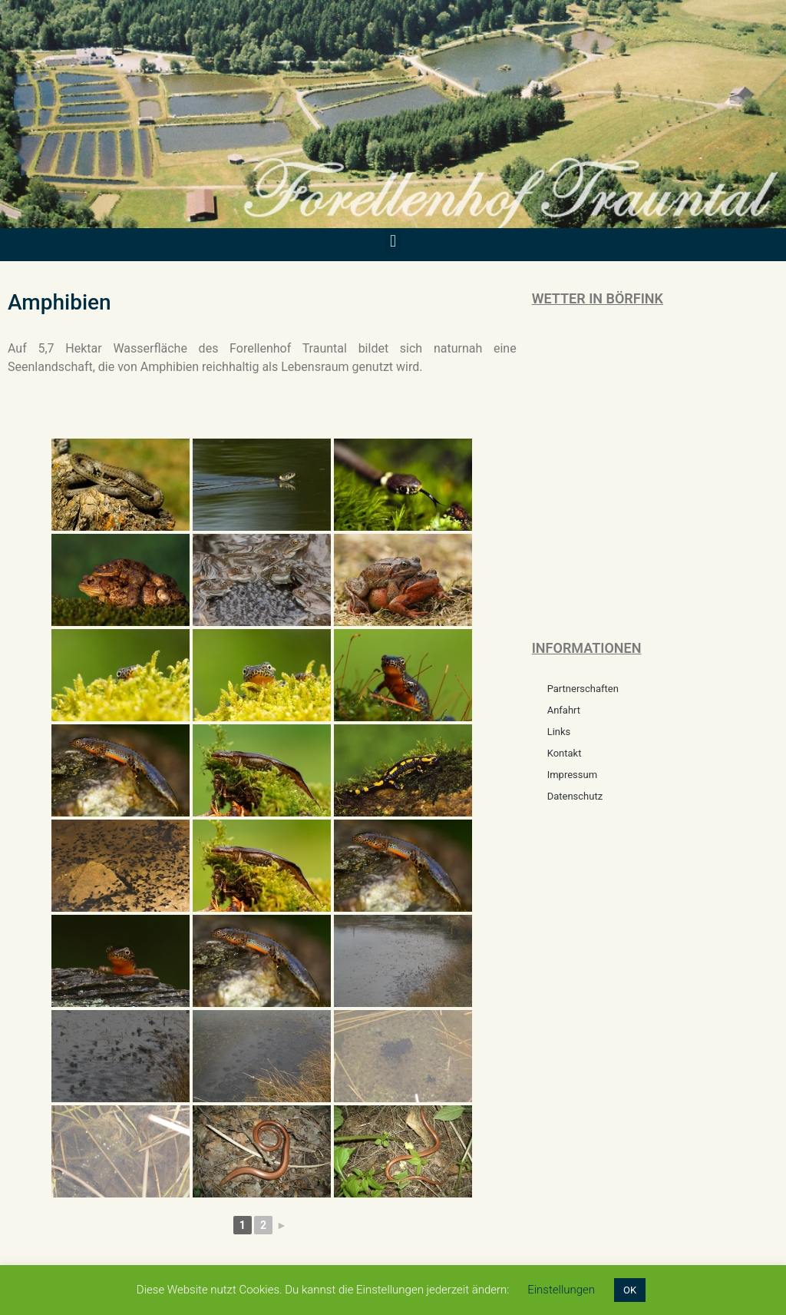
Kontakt (564, 753)
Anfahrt (563, 710)
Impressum (572, 774)
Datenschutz (575, 796)
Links (559, 731)
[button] (392, 240)
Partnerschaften (583, 688)
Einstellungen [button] (561, 1290)
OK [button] (629, 1290)
